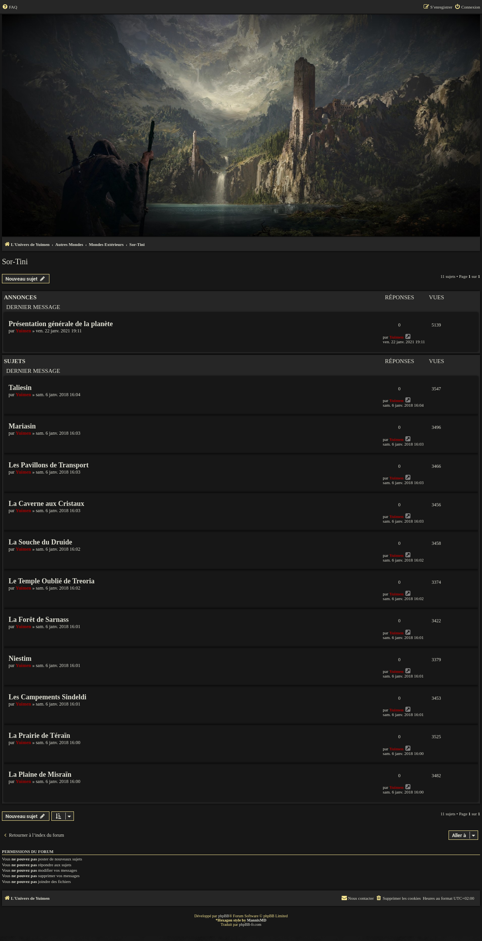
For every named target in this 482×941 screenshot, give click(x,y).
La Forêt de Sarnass (39, 619)
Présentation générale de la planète (61, 324)
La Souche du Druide (40, 542)
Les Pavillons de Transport (49, 465)
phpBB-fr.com (250, 924)
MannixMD (256, 920)
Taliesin (20, 387)
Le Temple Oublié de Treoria (52, 581)
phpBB (223, 916)
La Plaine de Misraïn (40, 774)
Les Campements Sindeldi (47, 697)
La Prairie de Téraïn (39, 735)
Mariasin (22, 426)
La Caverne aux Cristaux (46, 503)
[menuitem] (9, 7)
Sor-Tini (15, 261)
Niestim (20, 658)
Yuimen (23, 331)
